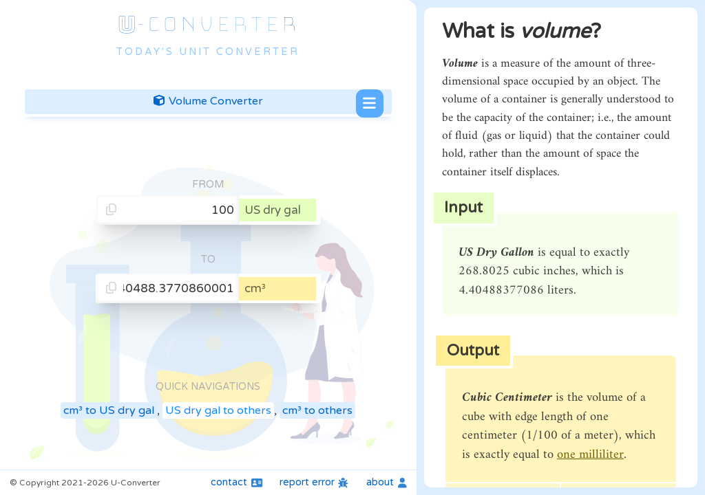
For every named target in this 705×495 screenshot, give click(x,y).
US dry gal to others (218, 410)
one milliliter (590, 454)
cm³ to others (317, 410)
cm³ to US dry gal (108, 410)
